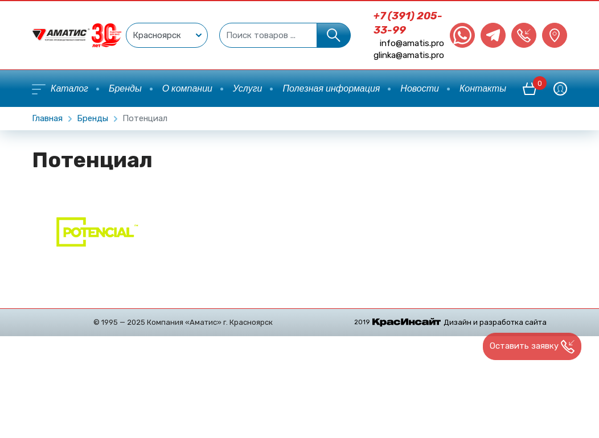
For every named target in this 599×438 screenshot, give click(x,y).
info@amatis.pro (412, 43)
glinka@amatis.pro (409, 55)
